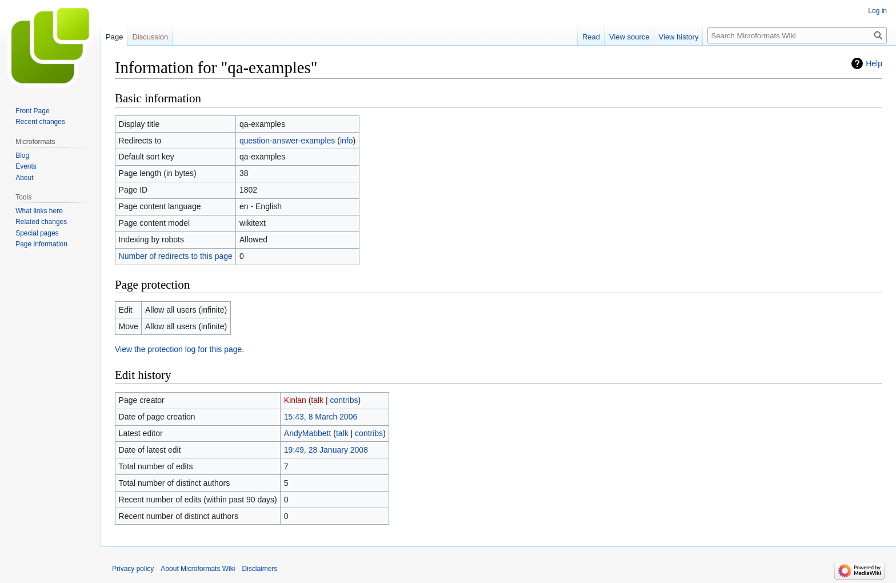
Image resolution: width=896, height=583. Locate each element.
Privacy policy (133, 569)
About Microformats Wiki (198, 569)
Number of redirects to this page (176, 256)
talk (317, 400)
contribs (344, 400)
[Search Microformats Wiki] (797, 35)
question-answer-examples (287, 140)
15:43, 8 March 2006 (320, 416)
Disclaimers (259, 569)
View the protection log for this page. (179, 349)
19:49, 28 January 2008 (326, 449)
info (346, 140)
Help (874, 63)
